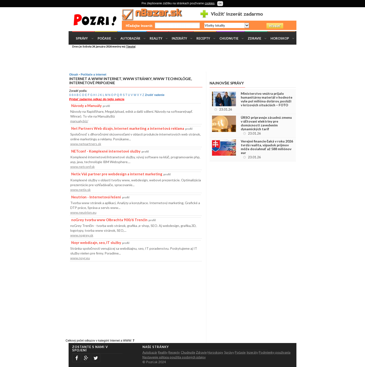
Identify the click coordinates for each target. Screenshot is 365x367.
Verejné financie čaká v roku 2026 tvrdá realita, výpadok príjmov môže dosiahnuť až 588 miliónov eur (267, 147)
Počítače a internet (93, 74)
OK (220, 3)
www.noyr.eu (80, 258)
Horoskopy (215, 352)
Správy (82, 38)
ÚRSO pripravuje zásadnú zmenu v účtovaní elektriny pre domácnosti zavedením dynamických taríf (266, 123)
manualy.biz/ (79, 121)
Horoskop (280, 38)
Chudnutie (228, 38)
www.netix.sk (80, 190)
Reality (156, 38)
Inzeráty (179, 38)
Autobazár (130, 38)
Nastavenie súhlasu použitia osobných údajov (174, 357)
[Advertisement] (186, 59)
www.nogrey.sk (81, 235)
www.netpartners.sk (85, 144)
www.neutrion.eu (83, 212)
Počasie (104, 38)
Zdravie (254, 38)
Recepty (203, 38)
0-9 (71, 95)
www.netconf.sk (82, 167)
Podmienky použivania (274, 352)
